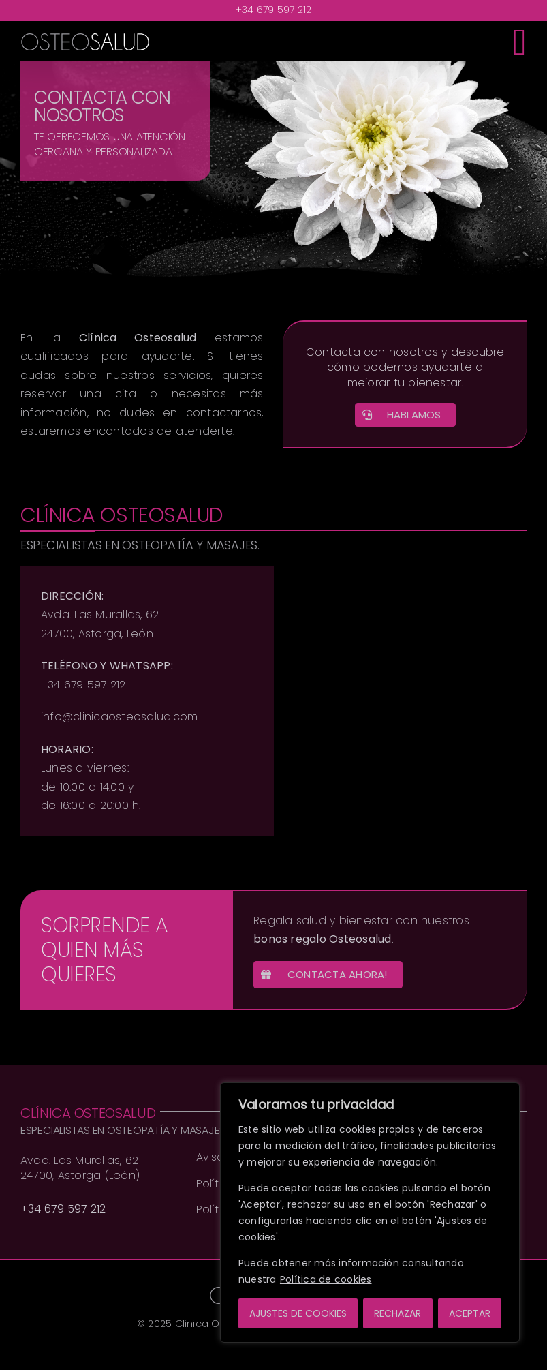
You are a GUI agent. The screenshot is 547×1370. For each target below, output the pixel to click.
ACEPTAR (469, 1313)
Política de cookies (326, 1279)
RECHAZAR (397, 1313)
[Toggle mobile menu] (520, 41)
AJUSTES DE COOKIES (298, 1313)
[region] (370, 1212)
